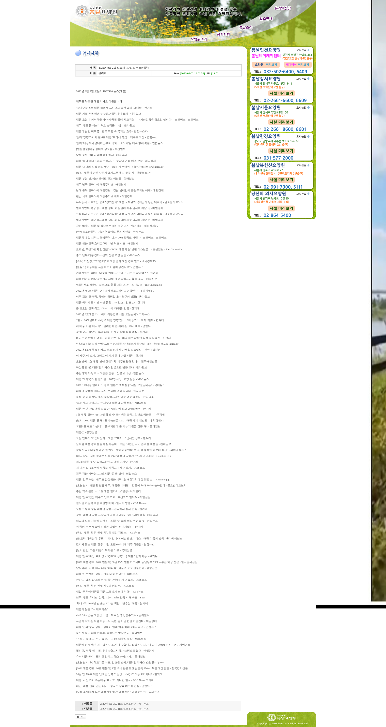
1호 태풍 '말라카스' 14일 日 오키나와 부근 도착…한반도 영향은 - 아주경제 (120, 414)
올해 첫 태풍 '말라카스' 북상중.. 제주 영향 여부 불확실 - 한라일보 (115, 396)
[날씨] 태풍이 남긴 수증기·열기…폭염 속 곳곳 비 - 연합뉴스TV (113, 172)
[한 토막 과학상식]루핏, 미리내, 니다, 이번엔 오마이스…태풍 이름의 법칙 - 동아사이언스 (129, 538)
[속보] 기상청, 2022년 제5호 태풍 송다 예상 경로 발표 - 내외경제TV (116, 261)
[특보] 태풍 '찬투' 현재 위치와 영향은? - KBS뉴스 (105, 585)
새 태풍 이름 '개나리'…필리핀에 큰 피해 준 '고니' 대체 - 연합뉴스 (114, 326)
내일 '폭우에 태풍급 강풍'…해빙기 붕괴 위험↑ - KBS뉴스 (110, 591)
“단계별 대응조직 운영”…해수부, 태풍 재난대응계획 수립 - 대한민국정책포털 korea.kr (127, 343)
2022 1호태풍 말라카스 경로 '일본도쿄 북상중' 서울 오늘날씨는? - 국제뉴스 (120, 385)
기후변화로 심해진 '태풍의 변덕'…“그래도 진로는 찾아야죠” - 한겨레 (117, 272)
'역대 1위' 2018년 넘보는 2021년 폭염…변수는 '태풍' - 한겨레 (112, 603)
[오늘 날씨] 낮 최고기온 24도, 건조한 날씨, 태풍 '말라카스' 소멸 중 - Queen (120, 662)
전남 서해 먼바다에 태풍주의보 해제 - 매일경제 (104, 196)
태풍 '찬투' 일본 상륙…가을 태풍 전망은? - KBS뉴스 (107, 573)
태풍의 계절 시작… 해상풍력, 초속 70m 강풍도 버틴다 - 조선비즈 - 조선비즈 (121, 237)
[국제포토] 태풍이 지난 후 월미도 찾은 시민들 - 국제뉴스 (110, 231)
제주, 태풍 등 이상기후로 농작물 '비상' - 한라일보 (105, 125)
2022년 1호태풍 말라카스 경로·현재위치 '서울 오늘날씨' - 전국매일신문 (118, 349)
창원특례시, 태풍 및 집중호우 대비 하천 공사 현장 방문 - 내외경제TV (117, 225)
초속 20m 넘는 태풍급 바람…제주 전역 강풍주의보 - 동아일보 (112, 615)
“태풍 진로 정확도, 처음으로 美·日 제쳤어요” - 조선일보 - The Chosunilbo (119, 284)
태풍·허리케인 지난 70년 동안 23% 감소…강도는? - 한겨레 (110, 302)
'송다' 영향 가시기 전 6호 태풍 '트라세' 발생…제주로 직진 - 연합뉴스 (117, 137)
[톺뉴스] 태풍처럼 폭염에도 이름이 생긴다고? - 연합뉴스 (110, 267)
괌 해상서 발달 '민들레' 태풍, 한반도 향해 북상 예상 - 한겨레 (112, 331)
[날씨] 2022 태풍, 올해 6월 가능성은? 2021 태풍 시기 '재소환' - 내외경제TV (120, 420)
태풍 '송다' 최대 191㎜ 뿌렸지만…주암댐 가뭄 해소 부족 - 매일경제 (116, 160)
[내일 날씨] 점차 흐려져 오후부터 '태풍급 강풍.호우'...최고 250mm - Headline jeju (123, 455)
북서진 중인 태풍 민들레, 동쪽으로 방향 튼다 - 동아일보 (109, 632)
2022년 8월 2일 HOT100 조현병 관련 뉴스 (124, 703)
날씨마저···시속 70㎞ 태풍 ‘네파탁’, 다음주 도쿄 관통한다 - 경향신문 (116, 567)
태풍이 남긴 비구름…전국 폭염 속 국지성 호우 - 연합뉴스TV (112, 131)
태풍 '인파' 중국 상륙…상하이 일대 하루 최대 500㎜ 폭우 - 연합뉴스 (116, 626)
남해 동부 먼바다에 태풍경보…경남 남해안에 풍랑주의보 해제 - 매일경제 (120, 190)
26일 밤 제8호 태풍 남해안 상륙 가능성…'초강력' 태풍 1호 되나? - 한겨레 (119, 674)
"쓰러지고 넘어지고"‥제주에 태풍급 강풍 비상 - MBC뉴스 (111, 402)
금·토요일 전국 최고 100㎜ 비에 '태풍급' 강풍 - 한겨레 (108, 308)
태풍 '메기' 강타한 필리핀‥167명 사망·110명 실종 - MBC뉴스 (112, 379)
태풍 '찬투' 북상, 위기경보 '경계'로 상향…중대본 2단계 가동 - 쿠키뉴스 (118, 556)
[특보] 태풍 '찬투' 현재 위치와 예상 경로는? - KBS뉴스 (108, 532)
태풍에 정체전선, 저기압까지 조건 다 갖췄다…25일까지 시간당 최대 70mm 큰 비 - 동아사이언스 (133, 644)
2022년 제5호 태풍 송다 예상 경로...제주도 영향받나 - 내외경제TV (115, 290)
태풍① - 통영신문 (86, 432)
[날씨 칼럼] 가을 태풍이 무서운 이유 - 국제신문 (104, 550)
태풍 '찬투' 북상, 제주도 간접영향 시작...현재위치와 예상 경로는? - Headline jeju (123, 479)
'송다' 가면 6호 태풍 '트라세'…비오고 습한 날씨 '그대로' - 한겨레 (114, 107)
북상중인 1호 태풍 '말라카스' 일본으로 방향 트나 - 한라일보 (111, 367)
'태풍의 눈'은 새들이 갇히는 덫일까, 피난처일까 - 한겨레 (109, 526)
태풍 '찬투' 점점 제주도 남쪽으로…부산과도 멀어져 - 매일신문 (113, 497)
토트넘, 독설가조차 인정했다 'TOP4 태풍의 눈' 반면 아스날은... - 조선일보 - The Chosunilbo (129, 249)
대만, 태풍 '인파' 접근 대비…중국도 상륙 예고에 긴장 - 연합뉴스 (114, 685)
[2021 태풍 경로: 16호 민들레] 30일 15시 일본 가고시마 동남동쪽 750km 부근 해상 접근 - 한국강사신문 (136, 562)
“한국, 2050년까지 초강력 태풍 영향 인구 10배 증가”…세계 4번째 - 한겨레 (120, 320)
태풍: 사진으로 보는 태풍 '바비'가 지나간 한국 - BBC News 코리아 (115, 680)
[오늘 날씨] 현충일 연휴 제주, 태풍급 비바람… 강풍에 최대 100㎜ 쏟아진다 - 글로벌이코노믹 (131, 485)
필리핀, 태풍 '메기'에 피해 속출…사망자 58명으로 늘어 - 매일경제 (115, 650)
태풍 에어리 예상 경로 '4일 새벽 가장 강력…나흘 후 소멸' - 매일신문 (116, 278)
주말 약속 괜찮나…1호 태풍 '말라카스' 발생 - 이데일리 (108, 491)
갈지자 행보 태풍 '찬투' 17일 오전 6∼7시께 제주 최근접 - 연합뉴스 (115, 544)
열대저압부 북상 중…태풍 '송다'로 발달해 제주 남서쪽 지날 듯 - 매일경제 (119, 208)
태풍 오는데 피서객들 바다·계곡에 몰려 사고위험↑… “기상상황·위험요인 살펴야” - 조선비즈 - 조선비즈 (137, 119)
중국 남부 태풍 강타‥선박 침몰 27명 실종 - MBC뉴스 (108, 255)
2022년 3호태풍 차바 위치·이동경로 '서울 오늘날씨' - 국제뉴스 (113, 314)
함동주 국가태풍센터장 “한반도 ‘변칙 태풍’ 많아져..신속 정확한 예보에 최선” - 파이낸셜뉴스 (131, 449)
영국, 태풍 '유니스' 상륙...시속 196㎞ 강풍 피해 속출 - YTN (110, 597)
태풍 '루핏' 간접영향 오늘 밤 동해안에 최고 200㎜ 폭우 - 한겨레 (113, 408)
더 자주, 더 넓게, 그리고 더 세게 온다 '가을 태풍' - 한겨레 (110, 355)
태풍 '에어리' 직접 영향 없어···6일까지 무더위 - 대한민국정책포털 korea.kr (119, 166)
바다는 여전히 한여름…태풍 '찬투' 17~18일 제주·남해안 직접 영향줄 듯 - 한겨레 (123, 337)
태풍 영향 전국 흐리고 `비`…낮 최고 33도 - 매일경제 (107, 243)
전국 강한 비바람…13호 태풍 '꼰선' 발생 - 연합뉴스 (106, 473)
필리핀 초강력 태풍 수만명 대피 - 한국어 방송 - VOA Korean (111, 503)
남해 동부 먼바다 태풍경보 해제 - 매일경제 (101, 154)
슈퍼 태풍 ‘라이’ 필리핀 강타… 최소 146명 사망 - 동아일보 (110, 656)
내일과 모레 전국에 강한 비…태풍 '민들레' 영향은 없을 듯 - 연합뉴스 (117, 520)
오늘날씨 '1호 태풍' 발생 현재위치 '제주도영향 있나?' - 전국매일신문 (116, 361)
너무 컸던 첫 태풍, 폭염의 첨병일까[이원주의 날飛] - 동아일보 (113, 296)
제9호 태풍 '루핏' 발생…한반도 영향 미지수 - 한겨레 (107, 461)
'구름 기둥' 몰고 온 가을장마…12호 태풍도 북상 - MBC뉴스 (111, 638)
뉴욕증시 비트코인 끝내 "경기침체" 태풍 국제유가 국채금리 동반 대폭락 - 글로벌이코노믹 (129, 202)
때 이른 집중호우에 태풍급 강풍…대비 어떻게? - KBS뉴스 (110, 467)
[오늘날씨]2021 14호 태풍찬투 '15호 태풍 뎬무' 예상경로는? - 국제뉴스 (118, 691)
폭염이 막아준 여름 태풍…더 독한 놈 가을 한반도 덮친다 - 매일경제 (116, 621)
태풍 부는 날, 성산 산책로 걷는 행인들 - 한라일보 (105, 178)
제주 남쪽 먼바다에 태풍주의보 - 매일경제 (101, 184)
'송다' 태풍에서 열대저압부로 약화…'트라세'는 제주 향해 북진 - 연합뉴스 (119, 143)
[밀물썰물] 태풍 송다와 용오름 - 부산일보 (101, 149)
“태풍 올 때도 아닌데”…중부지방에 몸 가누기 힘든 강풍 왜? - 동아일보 (118, 426)
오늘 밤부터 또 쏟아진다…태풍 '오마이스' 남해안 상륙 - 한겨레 (113, 438)
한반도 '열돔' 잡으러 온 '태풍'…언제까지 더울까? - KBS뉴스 (111, 579)
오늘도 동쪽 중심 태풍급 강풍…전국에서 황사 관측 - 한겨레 (111, 508)
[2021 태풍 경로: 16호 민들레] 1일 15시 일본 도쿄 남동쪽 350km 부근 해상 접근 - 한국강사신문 (132, 668)
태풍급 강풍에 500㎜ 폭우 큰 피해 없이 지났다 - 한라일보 (110, 390)
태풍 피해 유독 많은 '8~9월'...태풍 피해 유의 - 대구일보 (108, 113)
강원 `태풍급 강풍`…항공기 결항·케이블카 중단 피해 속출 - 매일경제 (117, 514)
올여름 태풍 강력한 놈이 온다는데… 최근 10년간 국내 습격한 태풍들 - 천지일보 (123, 444)
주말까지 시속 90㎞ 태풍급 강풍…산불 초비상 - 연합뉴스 (110, 373)
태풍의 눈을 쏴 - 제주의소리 (93, 609)
